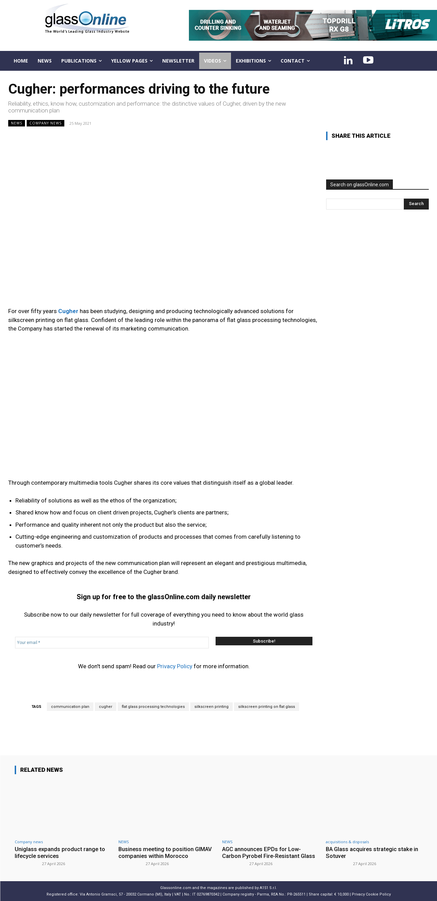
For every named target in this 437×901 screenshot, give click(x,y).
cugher (105, 706)
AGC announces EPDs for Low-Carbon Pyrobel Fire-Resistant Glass (269, 852)
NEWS (16, 123)
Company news (45, 123)
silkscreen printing (211, 706)
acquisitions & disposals (347, 842)
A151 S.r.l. (268, 888)
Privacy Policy (174, 666)
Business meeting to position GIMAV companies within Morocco (166, 852)
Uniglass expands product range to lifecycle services (60, 852)
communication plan (70, 706)
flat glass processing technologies (153, 706)
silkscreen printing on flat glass (266, 706)
